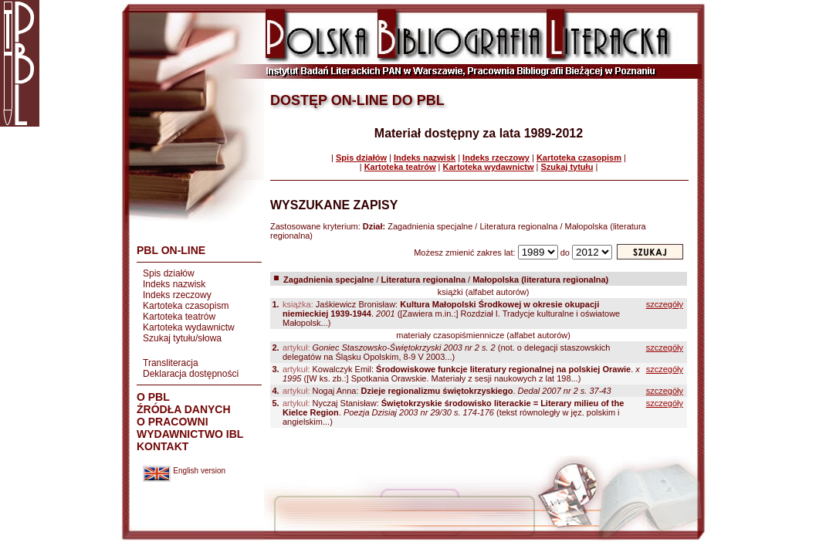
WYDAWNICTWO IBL (190, 434)
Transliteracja (170, 363)
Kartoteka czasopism (186, 305)
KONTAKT (162, 446)
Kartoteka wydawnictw (189, 327)
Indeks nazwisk (174, 284)
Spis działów (169, 273)
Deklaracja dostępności (191, 373)
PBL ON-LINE (171, 250)
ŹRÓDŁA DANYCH (184, 409)
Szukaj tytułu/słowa (182, 338)
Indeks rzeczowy (177, 295)
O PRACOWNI (172, 421)
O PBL (153, 397)
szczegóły (664, 304)
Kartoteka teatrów (179, 316)
